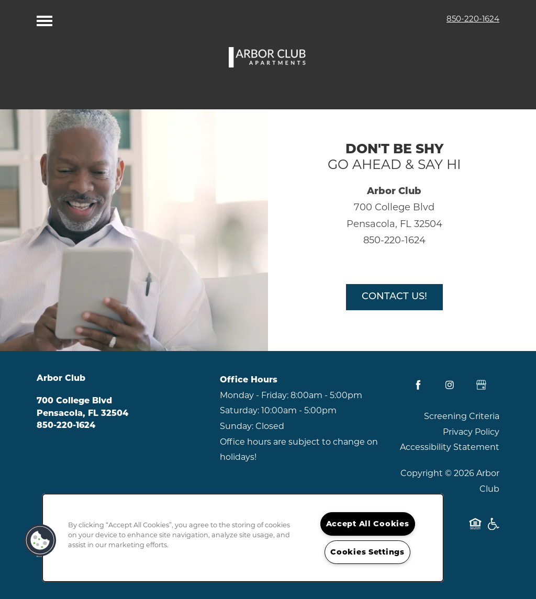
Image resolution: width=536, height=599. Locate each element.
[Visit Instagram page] (450, 385)
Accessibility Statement (449, 447)
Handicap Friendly (493, 529)
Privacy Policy (471, 432)
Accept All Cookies (367, 523)
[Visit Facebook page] (418, 385)
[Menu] (44, 18)
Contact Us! (394, 297)
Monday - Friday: (254, 395)
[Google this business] (481, 385)
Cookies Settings (367, 552)
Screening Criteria (461, 416)
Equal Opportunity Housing (475, 529)
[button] (40, 540)
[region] (243, 537)
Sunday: (236, 426)
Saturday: (239, 410)
